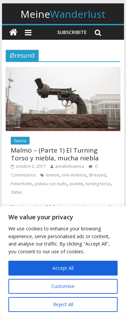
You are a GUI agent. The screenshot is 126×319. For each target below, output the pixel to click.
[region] (63, 262)
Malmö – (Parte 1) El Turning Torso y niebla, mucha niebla (55, 154)
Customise (63, 286)
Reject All (63, 304)
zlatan (16, 192)
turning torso (98, 184)
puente (76, 184)
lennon (52, 175)
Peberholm (21, 184)
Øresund (97, 175)
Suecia (20, 140)
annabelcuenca (69, 166)
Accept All (63, 268)
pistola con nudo (51, 184)
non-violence (74, 175)
